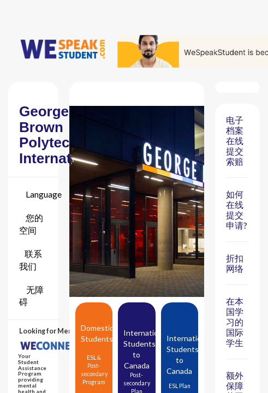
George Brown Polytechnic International (61, 134)
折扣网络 (234, 263)
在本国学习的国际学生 (234, 322)
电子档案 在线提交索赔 (234, 140)
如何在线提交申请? (236, 209)
